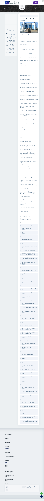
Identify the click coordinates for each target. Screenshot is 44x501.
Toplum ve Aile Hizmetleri (8, 451)
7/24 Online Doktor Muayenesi (9, 456)
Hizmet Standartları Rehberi (9, 443)
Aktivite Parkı (7, 459)
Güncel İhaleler (7, 469)
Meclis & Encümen (7, 433)
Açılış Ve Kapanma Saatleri (9, 471)
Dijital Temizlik (7, 460)
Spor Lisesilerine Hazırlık (8, 461)
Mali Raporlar (7, 435)
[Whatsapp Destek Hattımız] (41, 493)
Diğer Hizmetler (7, 452)
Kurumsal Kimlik (7, 442)
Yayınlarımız (7, 446)
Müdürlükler (7, 438)
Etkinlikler (6, 466)
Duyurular (6, 465)
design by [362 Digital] (37, 496)
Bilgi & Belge (7, 439)
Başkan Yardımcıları (8, 437)
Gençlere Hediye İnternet (8, 457)
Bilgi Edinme (7, 480)
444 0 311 (37, 8)
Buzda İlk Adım (7, 455)
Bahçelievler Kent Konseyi (9, 479)
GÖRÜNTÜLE (35, 2)
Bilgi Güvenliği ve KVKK (8, 447)
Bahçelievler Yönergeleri (8, 434)
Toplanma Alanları (7, 476)
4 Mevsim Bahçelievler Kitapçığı (9, 475)
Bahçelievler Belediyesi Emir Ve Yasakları (11, 472)
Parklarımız (6, 483)
